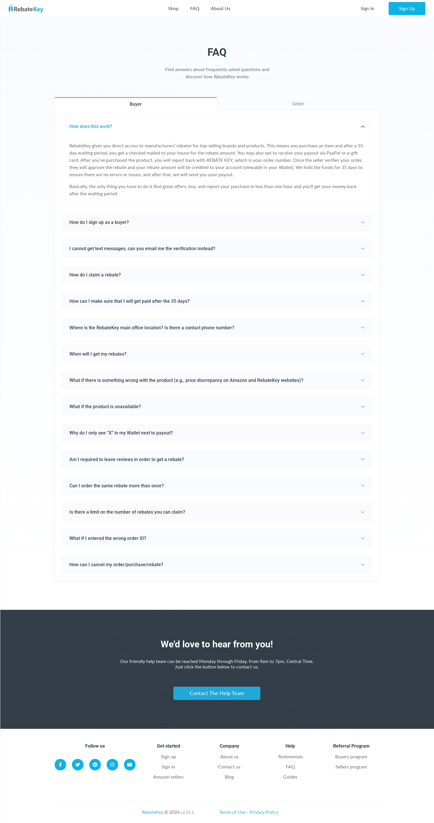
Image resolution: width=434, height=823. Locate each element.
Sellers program (351, 766)
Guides (290, 776)
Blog (229, 776)
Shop (173, 8)
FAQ (194, 8)
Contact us (229, 766)
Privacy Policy (264, 812)
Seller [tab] (298, 104)
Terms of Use (232, 812)
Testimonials (290, 756)
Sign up (168, 756)
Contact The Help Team (217, 693)
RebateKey (152, 812)
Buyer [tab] (136, 104)
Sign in (168, 766)
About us (229, 756)
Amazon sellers (168, 776)
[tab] (217, 126)
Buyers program (351, 756)
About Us (220, 8)
